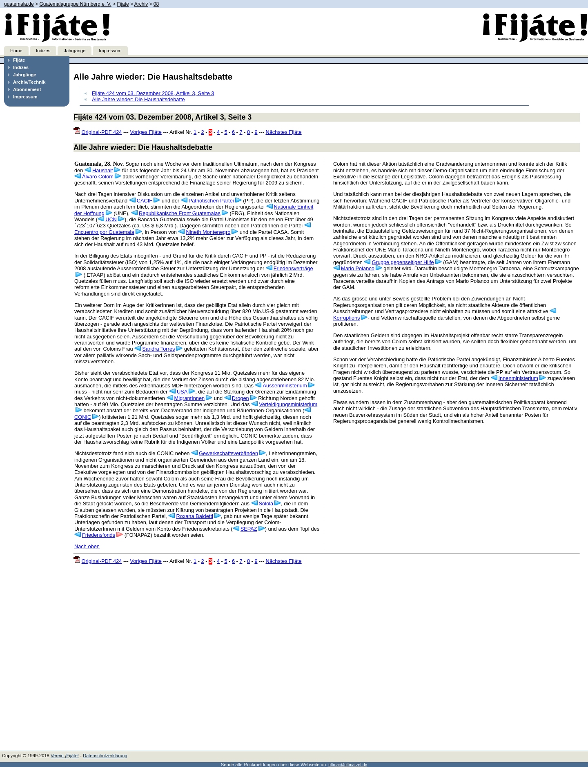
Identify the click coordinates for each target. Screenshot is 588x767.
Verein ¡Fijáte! (65, 755)
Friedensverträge (293, 268)
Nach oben (87, 546)
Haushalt (102, 170)
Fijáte (19, 60)
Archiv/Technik (29, 82)
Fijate (123, 4)
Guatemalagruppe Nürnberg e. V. (75, 4)
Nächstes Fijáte (283, 132)
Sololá (266, 503)
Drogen (240, 398)
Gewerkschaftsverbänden (228, 453)
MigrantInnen (189, 398)
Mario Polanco (357, 268)
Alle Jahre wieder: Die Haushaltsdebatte (138, 99)
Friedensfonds (98, 535)
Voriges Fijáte (146, 132)
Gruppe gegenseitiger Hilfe (403, 262)
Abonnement (27, 89)
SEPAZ (249, 529)
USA (182, 392)
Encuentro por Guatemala (104, 232)
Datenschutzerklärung (105, 755)
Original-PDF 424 (102, 132)
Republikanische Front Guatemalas (179, 213)
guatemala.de (19, 4)
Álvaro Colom (98, 176)
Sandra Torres (158, 349)
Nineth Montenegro (208, 232)
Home (16, 50)
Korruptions (346, 318)
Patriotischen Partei (211, 201)
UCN (111, 219)
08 (156, 4)
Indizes (43, 50)
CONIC (82, 417)
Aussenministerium (285, 385)
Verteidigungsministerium (288, 404)
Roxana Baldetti (194, 516)
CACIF (144, 201)
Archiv (141, 4)
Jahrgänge (74, 50)
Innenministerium (518, 378)
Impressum (110, 50)
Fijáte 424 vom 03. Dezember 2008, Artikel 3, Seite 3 (153, 93)
